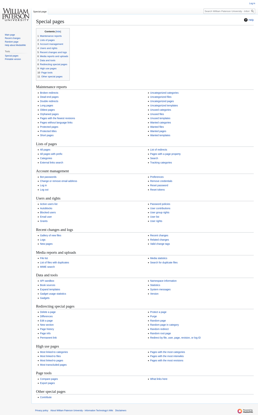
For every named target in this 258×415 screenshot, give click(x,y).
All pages (45, 149)
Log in (43, 185)
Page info (45, 333)
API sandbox (47, 280)
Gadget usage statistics (53, 293)
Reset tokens (157, 189)
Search (154, 158)
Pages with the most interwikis (167, 356)
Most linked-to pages (51, 360)
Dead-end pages (49, 96)
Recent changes (159, 235)
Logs (42, 239)
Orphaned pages (49, 114)
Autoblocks (46, 208)
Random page (158, 320)
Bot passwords (48, 176)
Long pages (46, 105)
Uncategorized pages (162, 101)
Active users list (48, 204)
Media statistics (158, 258)
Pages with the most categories (167, 352)
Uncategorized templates (164, 105)
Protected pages (49, 126)
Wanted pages (158, 131)
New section (47, 324)
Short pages (47, 135)
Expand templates (50, 289)
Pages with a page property (165, 154)
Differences (46, 316)
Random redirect (159, 329)
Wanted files (157, 126)
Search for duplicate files (164, 262)
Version (154, 293)
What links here (158, 379)
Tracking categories (161, 162)
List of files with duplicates (54, 262)
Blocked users (48, 212)
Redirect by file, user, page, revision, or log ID (175, 337)
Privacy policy (41, 410)
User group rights (159, 212)
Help (248, 20)
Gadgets (44, 298)
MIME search (47, 266)
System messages (160, 289)
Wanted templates (160, 135)
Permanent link (48, 337)
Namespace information (163, 280)
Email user (46, 216)
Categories (46, 158)
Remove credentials (161, 181)
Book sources (47, 285)
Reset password (159, 185)
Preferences (157, 176)
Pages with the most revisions (166, 360)
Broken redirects (49, 92)
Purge (153, 316)
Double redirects (49, 101)
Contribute (46, 397)
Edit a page (46, 320)
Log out (44, 189)
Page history (47, 329)
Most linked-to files (50, 356)
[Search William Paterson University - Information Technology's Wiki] (229, 11)
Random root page (160, 333)
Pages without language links (56, 122)
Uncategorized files (160, 96)
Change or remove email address (58, 181)
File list (44, 258)
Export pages (47, 383)
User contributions (160, 208)
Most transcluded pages (53, 364)
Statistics (155, 285)
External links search (51, 162)
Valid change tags (160, 243)
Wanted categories (160, 122)
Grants (43, 221)
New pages (46, 243)
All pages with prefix (51, 154)
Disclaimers (120, 410)
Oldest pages (47, 109)
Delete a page (48, 312)
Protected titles (48, 131)
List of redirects (158, 149)
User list (154, 216)
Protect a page (158, 312)
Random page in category (164, 324)
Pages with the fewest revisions (57, 118)
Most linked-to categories (54, 352)
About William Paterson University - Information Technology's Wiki (81, 410)
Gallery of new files (50, 235)
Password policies (160, 204)
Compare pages (49, 379)
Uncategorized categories (164, 92)
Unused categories (160, 109)
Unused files (157, 114)
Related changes (159, 239)
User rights (156, 221)
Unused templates (160, 118)
